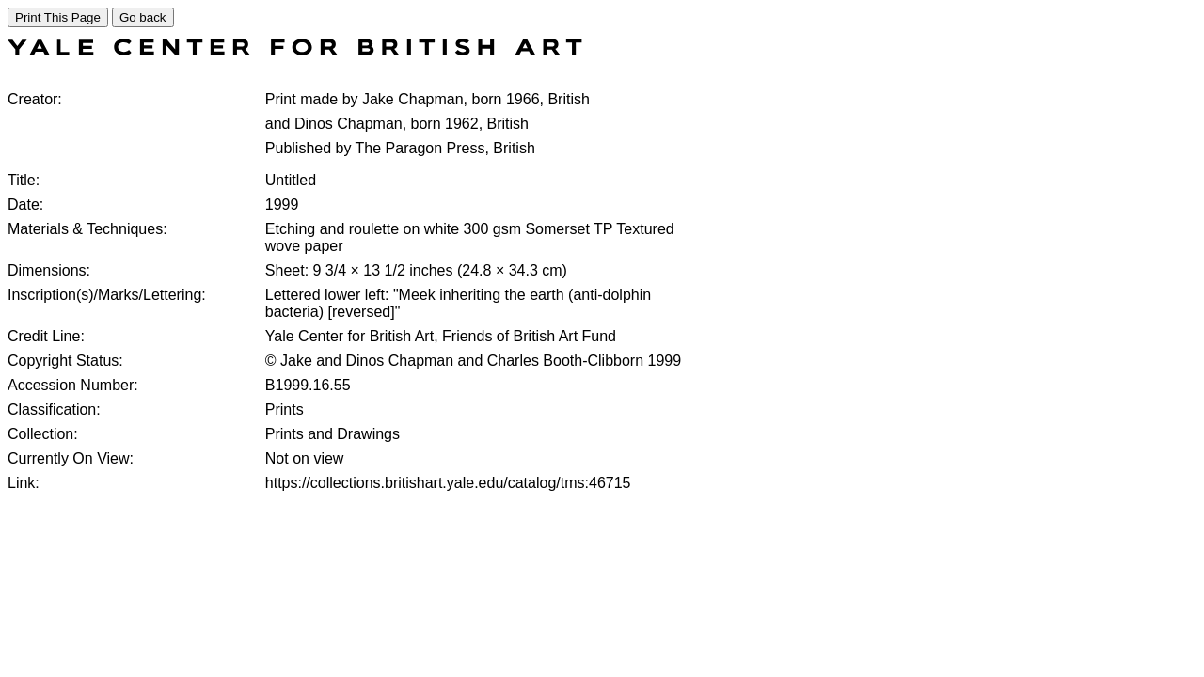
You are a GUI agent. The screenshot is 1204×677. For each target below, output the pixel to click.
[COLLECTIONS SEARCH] (295, 50)
